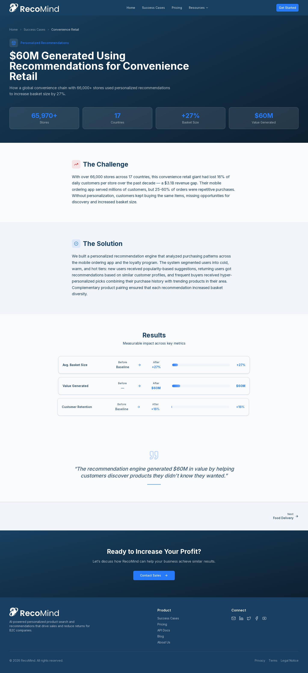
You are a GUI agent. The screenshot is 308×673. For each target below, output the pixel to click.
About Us (163, 642)
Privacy (260, 660)
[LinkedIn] (241, 618)
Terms (273, 660)
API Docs (163, 630)
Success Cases (153, 7)
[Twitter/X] (249, 618)
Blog (160, 636)
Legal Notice (290, 660)
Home (131, 7)
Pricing (177, 7)
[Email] (233, 618)
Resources (199, 7)
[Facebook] (257, 618)
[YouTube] (264, 618)
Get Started (287, 7)
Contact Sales (154, 578)
